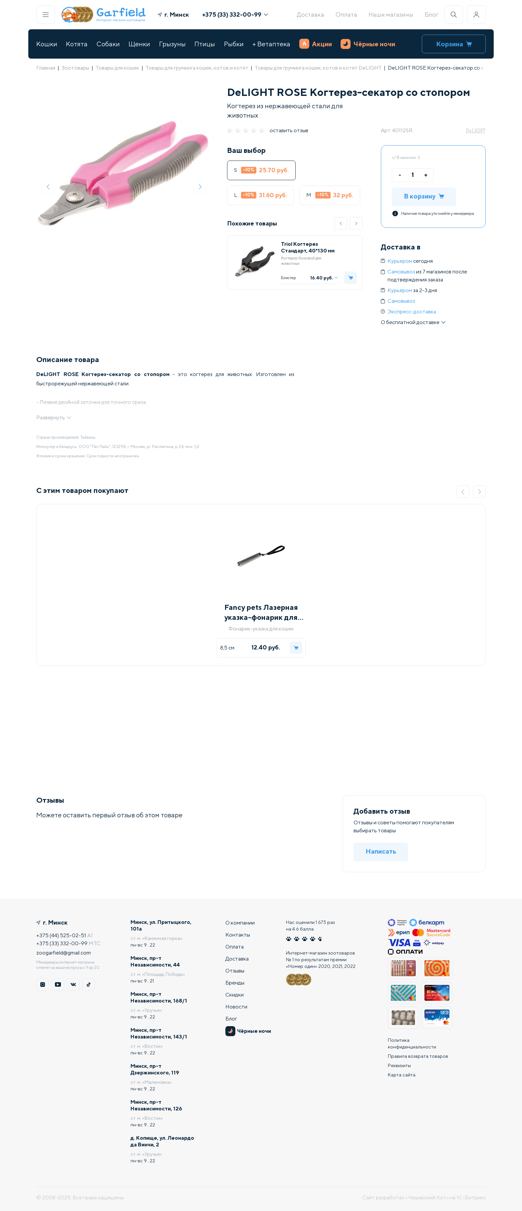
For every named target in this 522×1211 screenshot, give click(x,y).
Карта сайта (401, 1074)
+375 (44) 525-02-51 (61, 935)
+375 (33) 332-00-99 (235, 14)
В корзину (424, 196)
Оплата (346, 14)
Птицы (204, 44)
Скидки (234, 995)
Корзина (454, 44)
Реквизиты (399, 1065)
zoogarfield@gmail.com (63, 953)
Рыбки (234, 44)
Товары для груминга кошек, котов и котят (196, 68)
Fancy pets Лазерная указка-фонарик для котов (261, 612)
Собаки (108, 44)
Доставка (310, 14)
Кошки (46, 44)
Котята (77, 44)
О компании (240, 923)
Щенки (139, 44)
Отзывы (234, 971)
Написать (381, 851)
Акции (315, 44)
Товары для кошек (117, 68)
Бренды (234, 983)
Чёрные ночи (368, 44)
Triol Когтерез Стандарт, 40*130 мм (308, 247)
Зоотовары (75, 68)
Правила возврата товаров (418, 1056)
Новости (236, 1007)
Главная (45, 68)
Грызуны (172, 44)
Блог (431, 14)
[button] (341, 223)
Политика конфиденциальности (412, 1043)
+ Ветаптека (271, 44)
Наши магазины (391, 14)
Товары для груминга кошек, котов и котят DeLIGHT (318, 68)
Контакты (237, 935)
